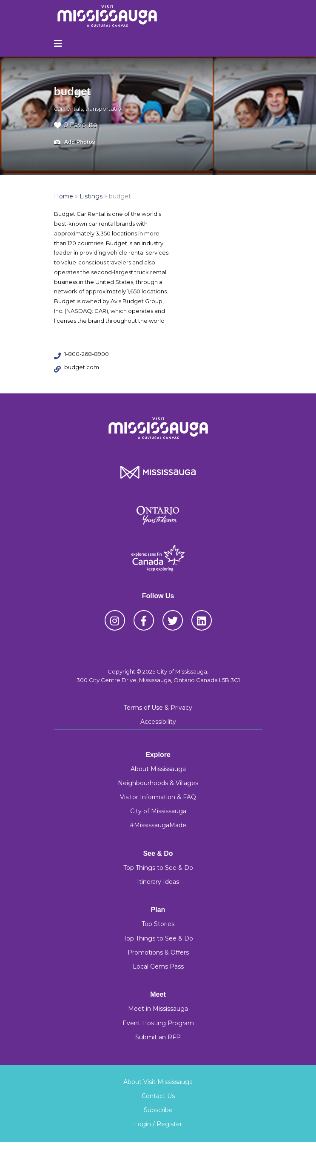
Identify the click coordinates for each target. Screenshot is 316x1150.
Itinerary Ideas (158, 882)
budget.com (81, 367)
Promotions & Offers (158, 952)
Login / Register (158, 1124)
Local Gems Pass (158, 966)
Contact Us (158, 1096)
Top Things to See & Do (158, 868)
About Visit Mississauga (158, 1082)
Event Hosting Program (158, 1023)
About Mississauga (158, 769)
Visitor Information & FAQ (158, 797)
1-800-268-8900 (86, 353)
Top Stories (158, 924)
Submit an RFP (158, 1037)
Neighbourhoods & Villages (158, 783)
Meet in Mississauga (158, 1008)
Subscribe (158, 1110)
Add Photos (74, 142)
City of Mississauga (158, 811)
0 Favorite (75, 125)
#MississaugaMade (158, 825)
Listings (91, 196)
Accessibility (158, 722)
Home (63, 196)
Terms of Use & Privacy (158, 707)
